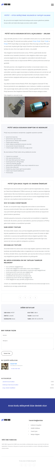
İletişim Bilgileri (35, 434)
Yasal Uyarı (34, 431)
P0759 (5, 44)
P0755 (34, 41)
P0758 (46, 41)
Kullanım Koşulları (36, 425)
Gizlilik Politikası (35, 428)
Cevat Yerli (13, 364)
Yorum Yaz (7, 353)
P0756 (38, 41)
